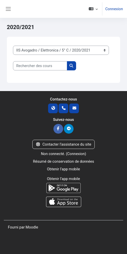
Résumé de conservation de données (63, 161)
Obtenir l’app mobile (63, 169)
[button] (93, 9)
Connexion (114, 9)
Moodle (32, 227)
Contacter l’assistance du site (63, 144)
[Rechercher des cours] (40, 65)
